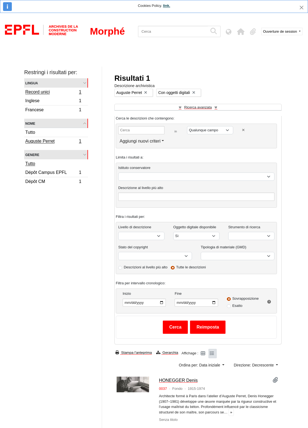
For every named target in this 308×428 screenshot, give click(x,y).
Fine (178, 293)
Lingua (31, 82)
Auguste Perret (53, 142)
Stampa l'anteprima (134, 353)
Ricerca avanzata (198, 107)
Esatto (237, 306)
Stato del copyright (133, 247)
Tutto (30, 132)
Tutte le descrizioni (191, 267)
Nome (30, 123)
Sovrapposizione (245, 298)
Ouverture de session (280, 31)
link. (166, 6)
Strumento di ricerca (244, 227)
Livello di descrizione (134, 227)
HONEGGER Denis (178, 380)
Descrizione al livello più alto (140, 188)
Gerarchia (167, 353)
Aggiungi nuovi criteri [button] (140, 141)
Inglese (53, 101)
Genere (32, 154)
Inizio (127, 293)
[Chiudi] (301, 7)
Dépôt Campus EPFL (53, 173)
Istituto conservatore (134, 168)
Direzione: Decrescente (254, 365)
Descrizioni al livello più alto (145, 267)
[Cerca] (173, 31)
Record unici (53, 92)
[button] (241, 31)
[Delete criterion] (243, 130)
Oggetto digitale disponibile (194, 227)
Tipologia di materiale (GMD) (223, 247)
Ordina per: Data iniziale (200, 365)
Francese (53, 110)
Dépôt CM (53, 182)
